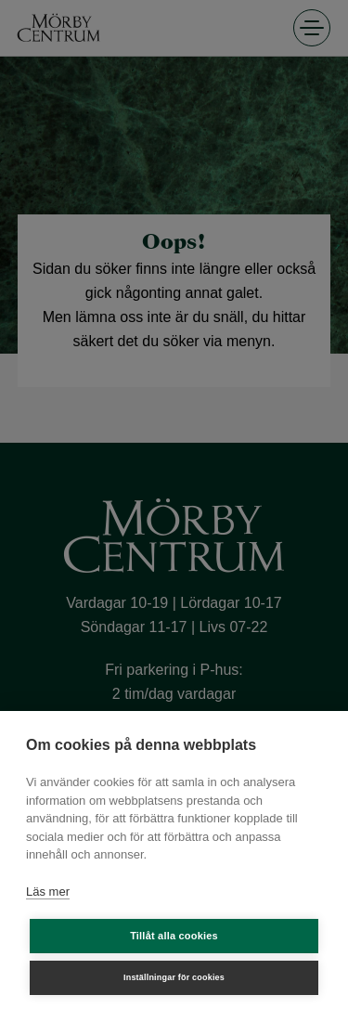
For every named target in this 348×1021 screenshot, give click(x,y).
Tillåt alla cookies (174, 935)
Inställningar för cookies (174, 977)
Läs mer (48, 891)
